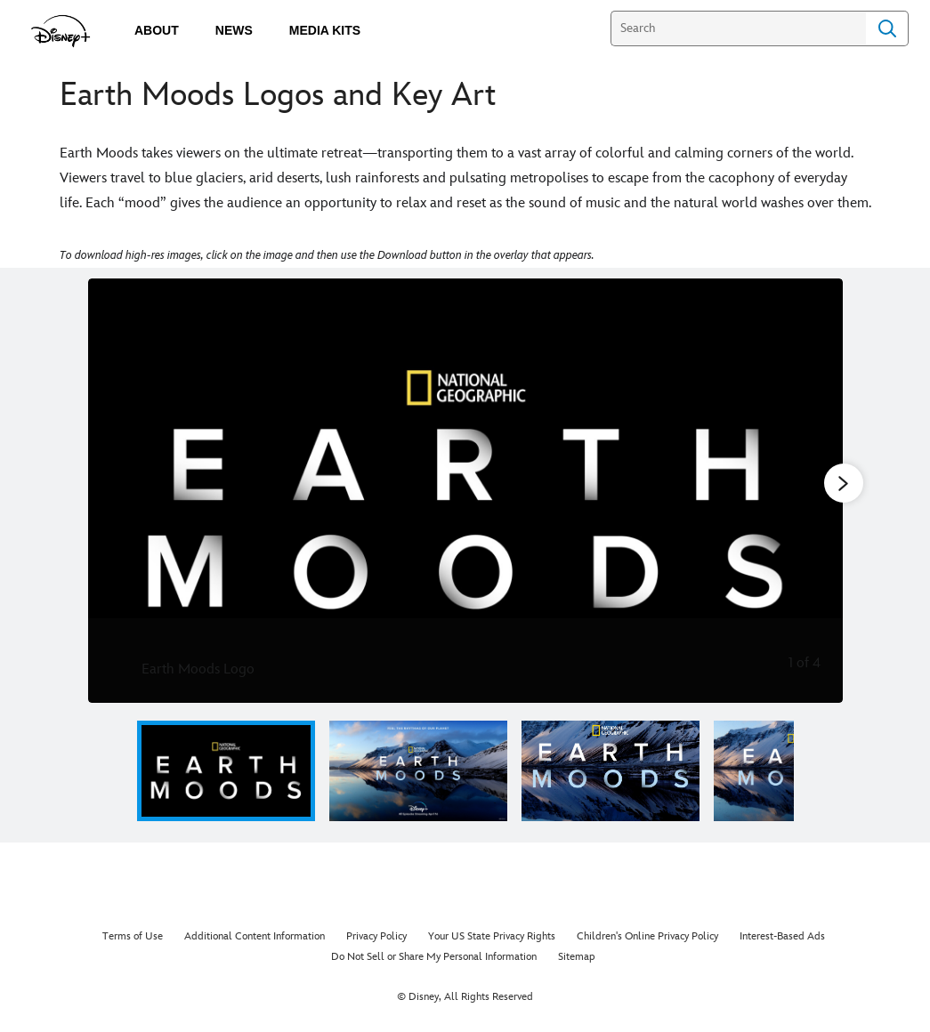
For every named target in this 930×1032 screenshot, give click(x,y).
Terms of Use (132, 936)
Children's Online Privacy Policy (647, 936)
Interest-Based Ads (782, 936)
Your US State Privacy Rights (491, 936)
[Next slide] (815, 490)
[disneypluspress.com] (61, 31)
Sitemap (576, 956)
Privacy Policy (376, 936)
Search (887, 28)
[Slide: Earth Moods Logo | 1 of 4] (465, 490)
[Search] (738, 28)
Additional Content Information (254, 936)
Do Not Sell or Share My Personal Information (434, 956)
